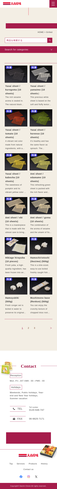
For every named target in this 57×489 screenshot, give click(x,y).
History (44, 464)
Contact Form (27, 438)
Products (33, 464)
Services (21, 464)
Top (11, 464)
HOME (41, 32)
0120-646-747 (36, 410)
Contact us (28, 469)
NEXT (50, 328)
